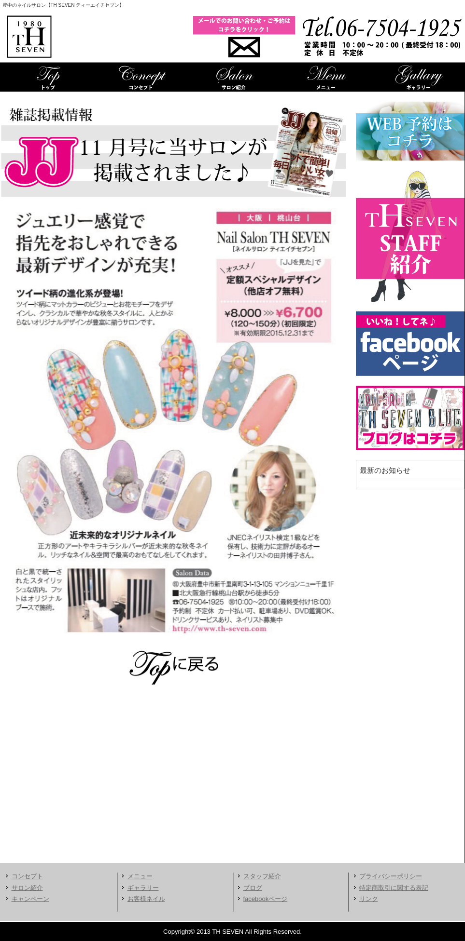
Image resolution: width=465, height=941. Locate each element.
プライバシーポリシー (390, 876)
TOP (47, 77)
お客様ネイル (146, 898)
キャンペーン (30, 898)
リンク (368, 898)
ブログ (252, 887)
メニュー (325, 77)
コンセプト (140, 77)
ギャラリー (418, 77)
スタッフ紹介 (262, 876)
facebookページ (265, 898)
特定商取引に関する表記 (393, 887)
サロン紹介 (232, 77)
